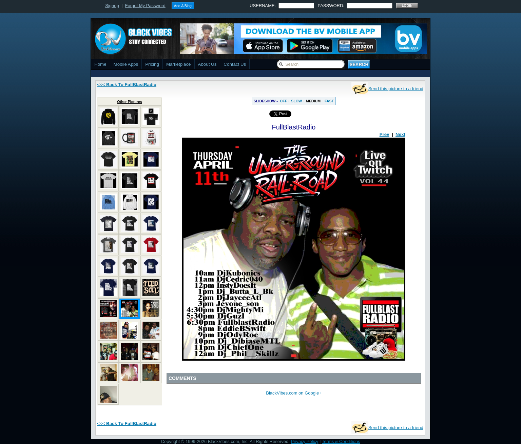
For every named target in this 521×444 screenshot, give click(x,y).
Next (400, 134)
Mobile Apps (126, 64)
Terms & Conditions (341, 441)
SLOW (296, 101)
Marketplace (178, 64)
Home (100, 64)
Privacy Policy (304, 441)
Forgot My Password (145, 5)
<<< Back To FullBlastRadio (126, 84)
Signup (112, 5)
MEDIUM (313, 101)
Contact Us (235, 64)
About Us (207, 64)
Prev (384, 134)
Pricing (152, 64)
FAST (329, 101)
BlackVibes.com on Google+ (293, 393)
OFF (283, 101)
